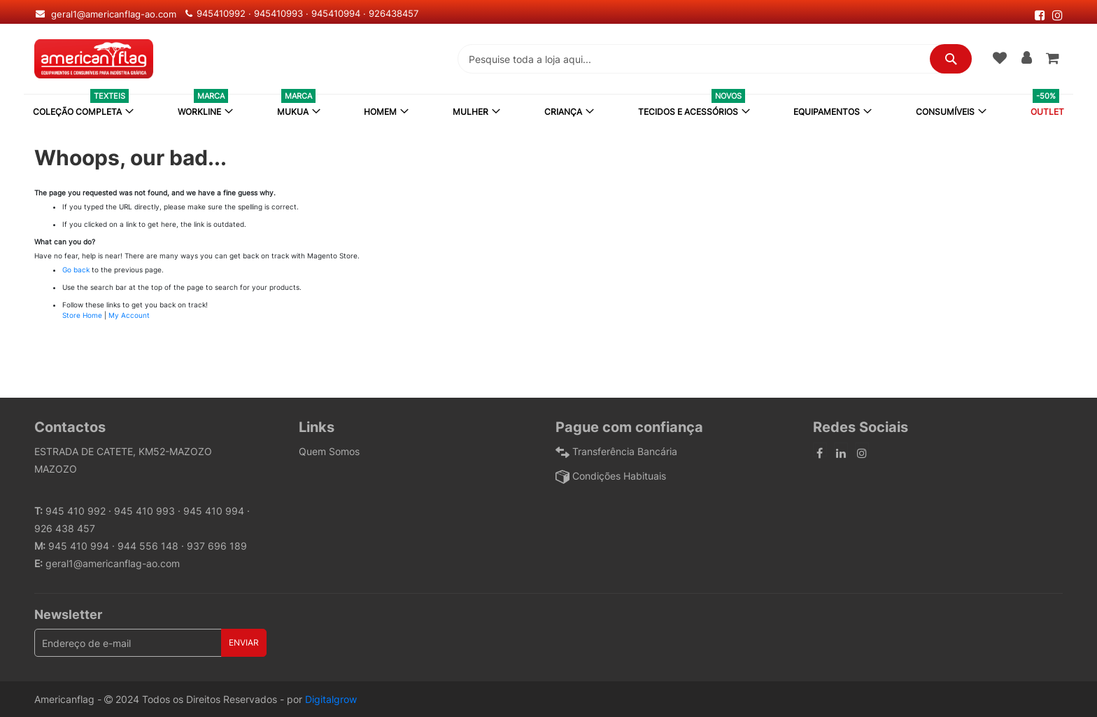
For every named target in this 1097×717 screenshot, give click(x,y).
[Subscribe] (244, 643)
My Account (129, 315)
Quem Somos (329, 451)
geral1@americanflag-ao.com (112, 563)
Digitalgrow (331, 699)
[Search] (951, 59)
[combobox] (715, 59)
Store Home (82, 315)
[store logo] (93, 59)
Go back (76, 269)
